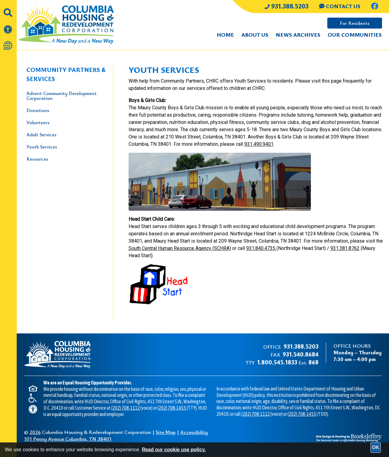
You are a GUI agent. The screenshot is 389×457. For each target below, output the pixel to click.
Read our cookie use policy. (174, 449)
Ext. (287, 362)
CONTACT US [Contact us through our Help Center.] (339, 6)
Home (225, 34)
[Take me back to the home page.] (76, 25)
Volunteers (38, 122)
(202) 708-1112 (125, 408)
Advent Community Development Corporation (61, 95)
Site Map (166, 431)
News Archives (298, 34)
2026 (35, 431)
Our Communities (355, 34)
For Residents (355, 23)
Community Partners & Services (65, 74)
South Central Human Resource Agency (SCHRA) (180, 248)
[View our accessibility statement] (8, 26)
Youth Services (41, 146)
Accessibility (194, 431)
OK (375, 447)
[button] (8, 9)
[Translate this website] (8, 42)
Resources (37, 158)
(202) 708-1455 (171, 408)
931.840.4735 (261, 248)
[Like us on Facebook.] (374, 7)
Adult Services (41, 134)
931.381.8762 (345, 248)
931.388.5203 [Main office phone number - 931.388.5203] (286, 6)
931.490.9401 (259, 144)
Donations (37, 110)
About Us (254, 34)
